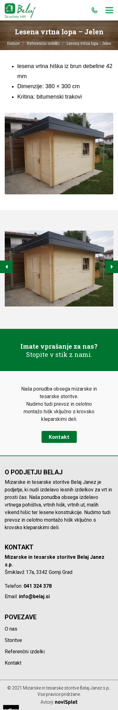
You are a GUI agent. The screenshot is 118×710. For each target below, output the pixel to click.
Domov (13, 43)
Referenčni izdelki (43, 43)
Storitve (13, 640)
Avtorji (59, 702)
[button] (6, 267)
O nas (11, 629)
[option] (59, 269)
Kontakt (59, 436)
